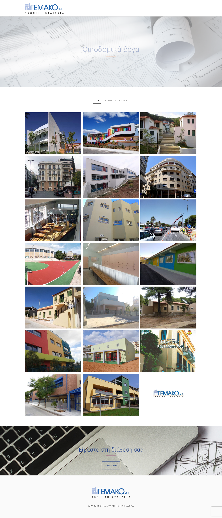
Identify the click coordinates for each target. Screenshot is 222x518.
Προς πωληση (124, 6)
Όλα (97, 101)
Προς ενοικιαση (150, 6)
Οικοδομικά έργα (116, 101)
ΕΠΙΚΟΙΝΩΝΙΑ (84, 12)
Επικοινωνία (111, 479)
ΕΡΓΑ (106, 6)
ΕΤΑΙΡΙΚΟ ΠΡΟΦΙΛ (87, 6)
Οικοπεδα (173, 7)
